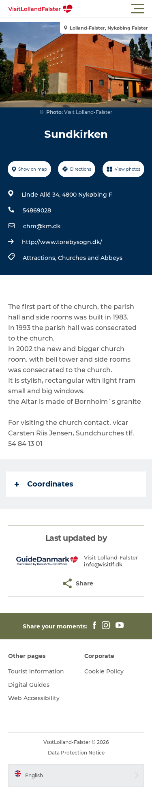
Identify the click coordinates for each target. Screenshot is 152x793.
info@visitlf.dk (103, 564)
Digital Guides (28, 684)
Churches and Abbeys (90, 257)
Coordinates (44, 484)
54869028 (37, 210)
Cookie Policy (104, 671)
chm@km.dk (42, 226)
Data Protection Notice (76, 753)
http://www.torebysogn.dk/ (62, 242)
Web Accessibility (34, 698)
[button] (112, 9)
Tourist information (36, 671)
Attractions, (40, 257)
